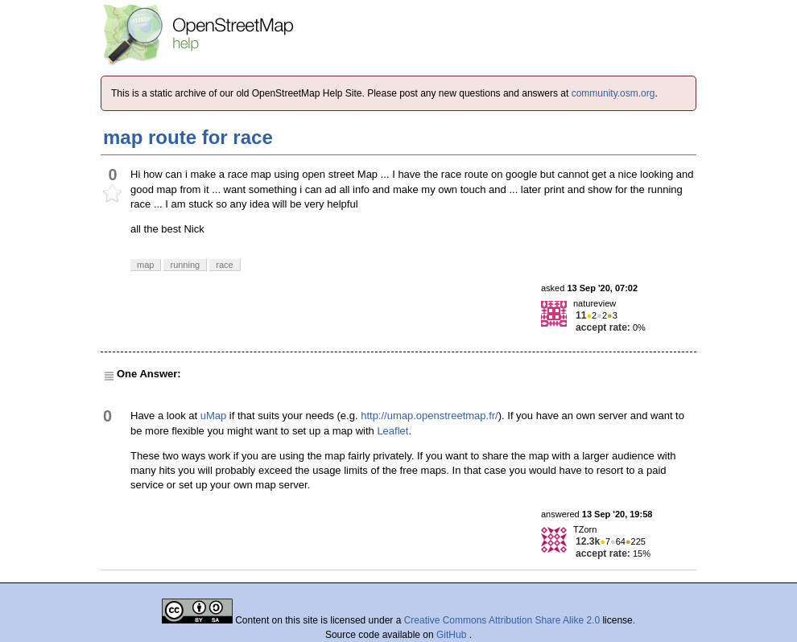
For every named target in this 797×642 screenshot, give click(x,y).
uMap (213, 415)
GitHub (452, 634)
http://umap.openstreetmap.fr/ (429, 415)
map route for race (188, 137)
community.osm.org (613, 93)
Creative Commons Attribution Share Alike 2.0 (502, 620)
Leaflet (392, 431)
